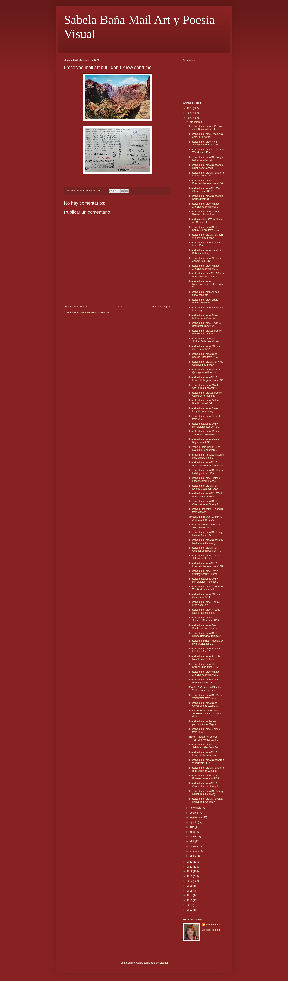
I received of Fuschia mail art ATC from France (204, 526)
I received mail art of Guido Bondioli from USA (203, 402)
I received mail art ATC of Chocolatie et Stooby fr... (204, 704)
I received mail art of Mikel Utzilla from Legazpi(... (203, 386)
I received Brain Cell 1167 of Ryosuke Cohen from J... (204, 448)
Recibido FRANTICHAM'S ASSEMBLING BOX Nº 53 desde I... (205, 713)
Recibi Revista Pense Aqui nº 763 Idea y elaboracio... (205, 738)
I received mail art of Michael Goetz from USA (204, 348)
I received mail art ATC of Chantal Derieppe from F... (205, 549)
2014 (190, 895)
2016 (190, 885)
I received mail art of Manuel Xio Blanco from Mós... (204, 433)
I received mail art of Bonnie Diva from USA (204, 603)
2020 (190, 866)
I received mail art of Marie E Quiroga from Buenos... (204, 371)
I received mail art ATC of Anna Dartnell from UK (206, 197)
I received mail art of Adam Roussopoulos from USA (204, 777)
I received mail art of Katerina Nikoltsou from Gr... (205, 650)
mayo (193, 836)
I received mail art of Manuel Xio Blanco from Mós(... (204, 673)
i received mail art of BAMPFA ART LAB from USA (205, 518)
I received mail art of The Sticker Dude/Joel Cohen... (205, 340)
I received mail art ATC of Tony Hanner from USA (205, 534)
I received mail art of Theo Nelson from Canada (203, 317)
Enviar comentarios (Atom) (94, 312)
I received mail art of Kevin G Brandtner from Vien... (205, 324)
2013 (190, 900)
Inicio (120, 306)
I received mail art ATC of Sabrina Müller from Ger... (204, 746)
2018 (190, 876)
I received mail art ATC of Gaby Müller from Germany (206, 793)
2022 (190, 118)
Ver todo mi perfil (211, 929)
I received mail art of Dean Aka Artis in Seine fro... (206, 135)
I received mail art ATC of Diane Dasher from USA (206, 174)
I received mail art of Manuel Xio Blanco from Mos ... (204, 267)
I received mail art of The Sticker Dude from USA (203, 665)
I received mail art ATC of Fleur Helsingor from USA (206, 472)
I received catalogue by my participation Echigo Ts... (204, 425)
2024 (190, 108)
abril (192, 841)
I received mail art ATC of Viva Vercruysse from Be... (205, 696)
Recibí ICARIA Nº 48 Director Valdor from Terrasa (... (205, 689)
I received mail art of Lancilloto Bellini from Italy (205, 252)
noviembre (196, 807)
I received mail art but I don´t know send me (204, 293)
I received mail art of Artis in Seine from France (204, 557)
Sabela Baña (213, 924)
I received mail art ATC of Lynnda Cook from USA (203, 487)
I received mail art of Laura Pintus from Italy (203, 301)
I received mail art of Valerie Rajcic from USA (204, 441)
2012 (190, 905)
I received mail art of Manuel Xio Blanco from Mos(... (204, 205)
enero (193, 855)
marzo (193, 846)
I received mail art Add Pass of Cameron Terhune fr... (205, 394)
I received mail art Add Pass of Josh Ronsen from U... (205, 127)
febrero (194, 851)
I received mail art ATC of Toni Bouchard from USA (205, 495)
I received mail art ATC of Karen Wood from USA (206, 151)
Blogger (163, 962)
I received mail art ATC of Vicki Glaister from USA (205, 190)
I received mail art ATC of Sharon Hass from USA (203, 355)
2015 (190, 890)
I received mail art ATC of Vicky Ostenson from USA (206, 363)
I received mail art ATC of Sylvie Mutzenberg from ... (206, 456)
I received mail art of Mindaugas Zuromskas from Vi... (206, 284)
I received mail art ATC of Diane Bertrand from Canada (206, 275)
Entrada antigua (161, 306)
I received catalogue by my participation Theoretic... (203, 580)
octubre (194, 812)
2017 (190, 881)
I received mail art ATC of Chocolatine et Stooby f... (204, 503)
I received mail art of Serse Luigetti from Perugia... (203, 410)
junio (193, 831)
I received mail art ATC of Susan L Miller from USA (204, 619)
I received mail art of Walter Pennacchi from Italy (204, 213)
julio (192, 827)
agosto (194, 822)
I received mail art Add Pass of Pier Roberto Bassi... (205, 332)
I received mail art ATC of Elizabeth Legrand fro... (203, 754)
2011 (190, 909)
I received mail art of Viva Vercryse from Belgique (203, 143)
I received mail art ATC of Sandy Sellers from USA (204, 228)
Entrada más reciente (76, 306)
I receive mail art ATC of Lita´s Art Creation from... (205, 221)
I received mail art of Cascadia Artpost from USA (205, 259)
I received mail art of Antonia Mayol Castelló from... (204, 611)
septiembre (196, 817)
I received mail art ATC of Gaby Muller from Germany (206, 541)
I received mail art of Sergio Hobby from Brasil (204, 681)
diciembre (195, 122)
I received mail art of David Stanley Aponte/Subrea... (204, 572)
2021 (190, 861)
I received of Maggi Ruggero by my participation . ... (206, 642)
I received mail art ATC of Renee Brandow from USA (205, 635)
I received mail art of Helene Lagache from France (204, 479)
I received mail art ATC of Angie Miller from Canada (206, 158)
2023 (190, 113)
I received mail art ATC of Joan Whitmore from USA (206, 236)
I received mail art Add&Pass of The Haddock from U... (206, 588)
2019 (190, 871)
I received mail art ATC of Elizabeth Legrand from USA (206, 182)
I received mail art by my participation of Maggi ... (203, 723)
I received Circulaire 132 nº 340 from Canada (206, 510)
